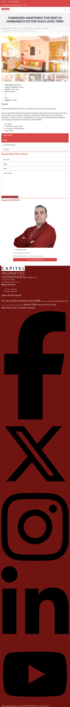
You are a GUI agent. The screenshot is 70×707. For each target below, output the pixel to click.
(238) (5, 28)
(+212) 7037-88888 (8, 280)
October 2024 (9, 291)
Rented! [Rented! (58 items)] (30, 304)
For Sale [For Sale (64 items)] (7, 300)
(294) (16, 28)
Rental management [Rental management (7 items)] (17, 305)
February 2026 (9, 289)
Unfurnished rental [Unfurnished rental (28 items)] (46, 304)
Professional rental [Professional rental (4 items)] (6, 305)
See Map (5, 149)
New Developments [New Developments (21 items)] (58, 301)
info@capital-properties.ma (10, 282)
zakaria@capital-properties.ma (22, 253)
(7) (45, 28)
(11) (37, 28)
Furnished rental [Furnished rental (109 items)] (27, 300)
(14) (26, 28)
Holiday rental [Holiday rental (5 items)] (45, 301)
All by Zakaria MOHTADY (35, 259)
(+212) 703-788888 (12, 1)
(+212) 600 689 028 (8, 145)
